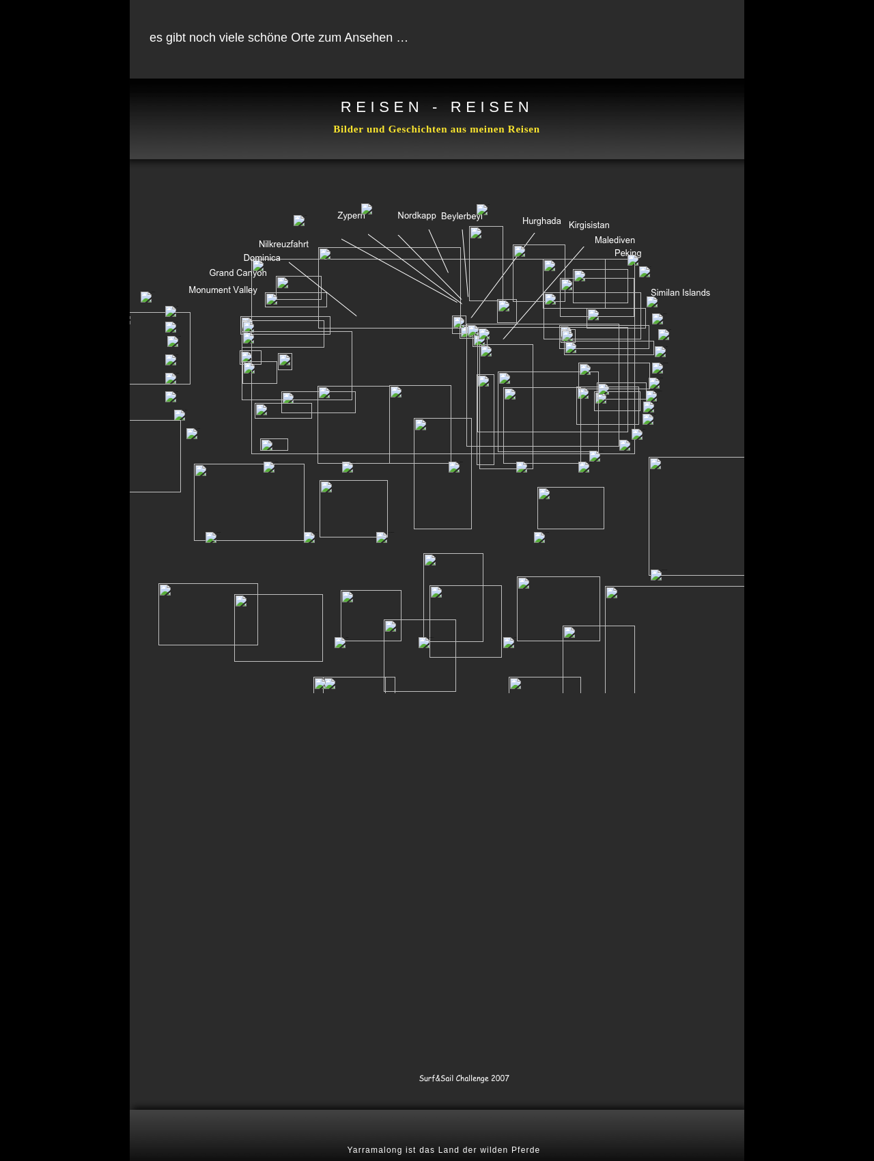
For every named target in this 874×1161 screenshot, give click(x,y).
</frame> (437, 386)
